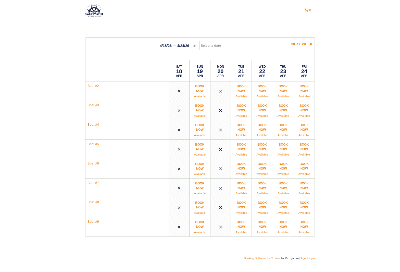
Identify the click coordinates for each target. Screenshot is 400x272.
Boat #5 (93, 144)
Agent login (308, 258)
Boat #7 (93, 183)
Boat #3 (93, 105)
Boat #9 (93, 221)
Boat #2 (93, 86)
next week (299, 44)
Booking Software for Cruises (262, 258)
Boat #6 (93, 163)
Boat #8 (93, 202)
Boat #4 (93, 124)
